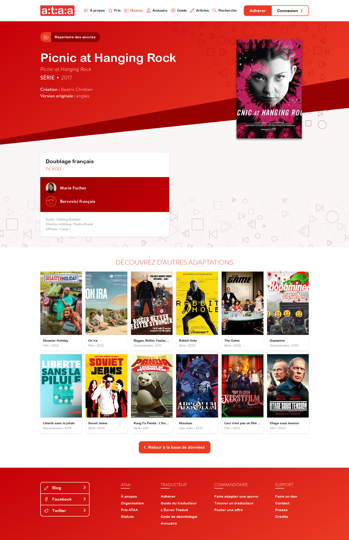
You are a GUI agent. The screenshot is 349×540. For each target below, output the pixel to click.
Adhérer (258, 10)
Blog (65, 487)
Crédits (281, 516)
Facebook (65, 499)
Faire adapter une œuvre (236, 496)
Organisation (132, 503)
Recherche (224, 10)
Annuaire (156, 10)
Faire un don (286, 496)
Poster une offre (228, 510)
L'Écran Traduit (174, 510)
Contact (282, 503)
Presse (281, 510)
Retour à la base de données (174, 447)
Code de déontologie (179, 516)
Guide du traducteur (179, 503)
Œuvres (133, 10)
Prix (114, 10)
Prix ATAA (129, 510)
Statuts (127, 516)
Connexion (290, 10)
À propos (94, 10)
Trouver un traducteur (234, 503)
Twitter (65, 510)
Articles (199, 10)
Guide (179, 10)
